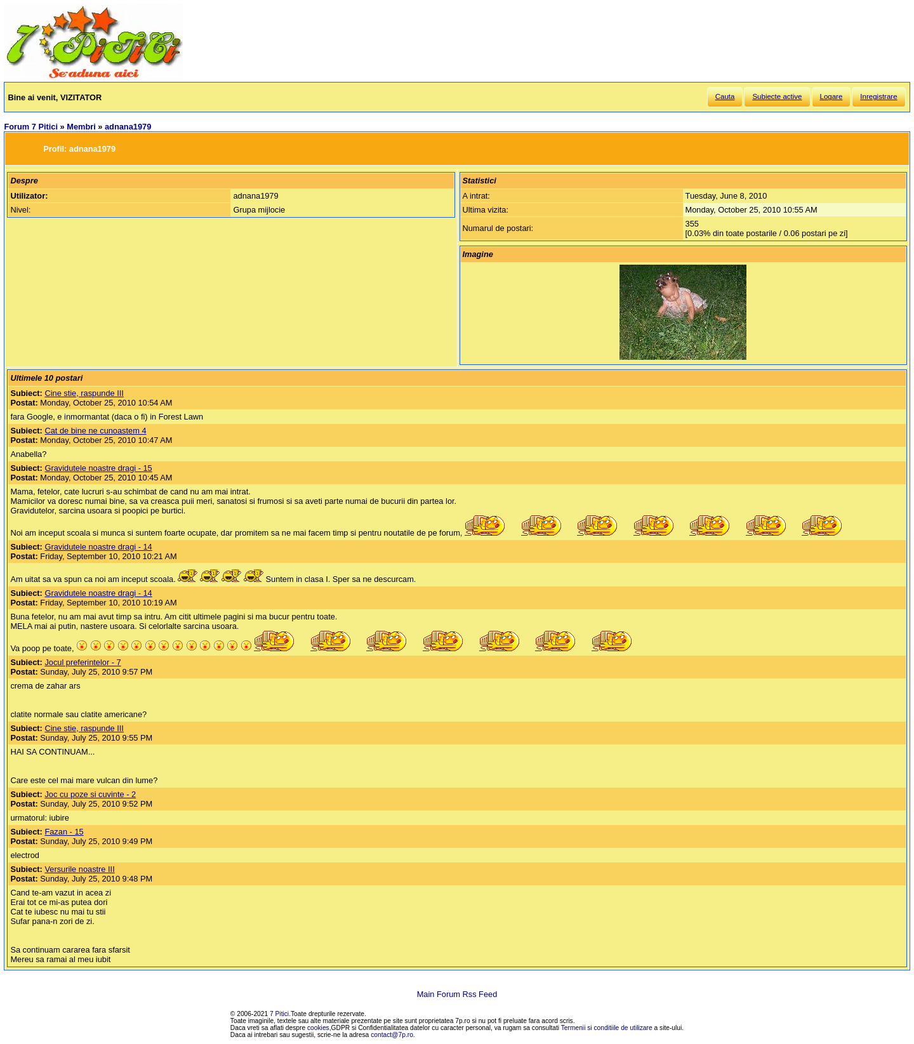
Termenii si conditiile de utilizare (606, 1027)
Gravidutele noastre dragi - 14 (98, 547)
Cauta (725, 96)
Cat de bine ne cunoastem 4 (95, 430)
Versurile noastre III (79, 869)
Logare (831, 96)
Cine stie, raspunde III (83, 393)
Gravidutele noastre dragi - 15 (98, 468)
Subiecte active (777, 96)
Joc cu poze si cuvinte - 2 (90, 794)
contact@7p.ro (392, 1034)
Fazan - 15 (63, 831)
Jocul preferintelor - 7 (82, 662)
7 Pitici (279, 1013)
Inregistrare (878, 96)
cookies (318, 1027)
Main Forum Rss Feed (457, 994)
